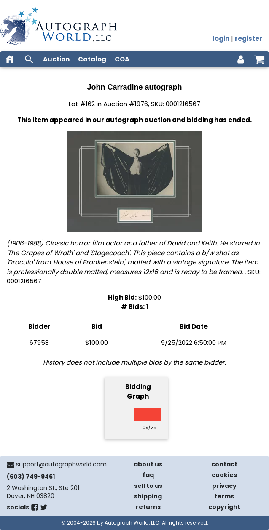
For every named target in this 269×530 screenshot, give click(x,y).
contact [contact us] (224, 464)
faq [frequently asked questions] (148, 475)
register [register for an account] (248, 38)
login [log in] (221, 38)
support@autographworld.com (61, 464)
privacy (224, 486)
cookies (224, 475)
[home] (9, 59)
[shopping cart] (259, 59)
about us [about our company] (148, 464)
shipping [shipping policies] (148, 496)
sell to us (148, 486)
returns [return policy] (148, 507)
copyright (224, 507)
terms (224, 496)
